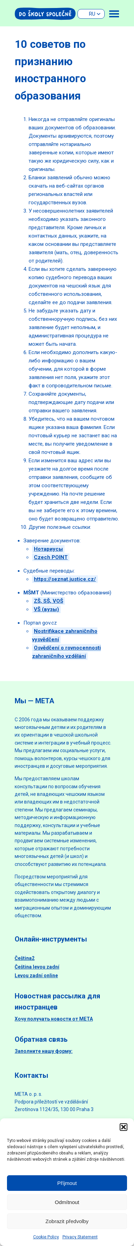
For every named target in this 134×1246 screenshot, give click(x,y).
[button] (123, 1127)
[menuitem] (91, 14)
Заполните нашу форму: (44, 1051)
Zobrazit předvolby (66, 1221)
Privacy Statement (80, 1237)
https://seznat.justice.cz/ (65, 579)
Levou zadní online (36, 975)
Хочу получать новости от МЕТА (54, 1019)
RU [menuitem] (92, 14)
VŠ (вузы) (46, 609)
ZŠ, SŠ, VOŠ (48, 601)
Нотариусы (48, 549)
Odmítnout (67, 1202)
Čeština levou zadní (37, 967)
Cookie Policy (46, 1237)
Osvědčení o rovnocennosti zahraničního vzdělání (66, 652)
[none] (91, 14)
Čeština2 (25, 958)
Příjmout (67, 1183)
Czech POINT (51, 557)
